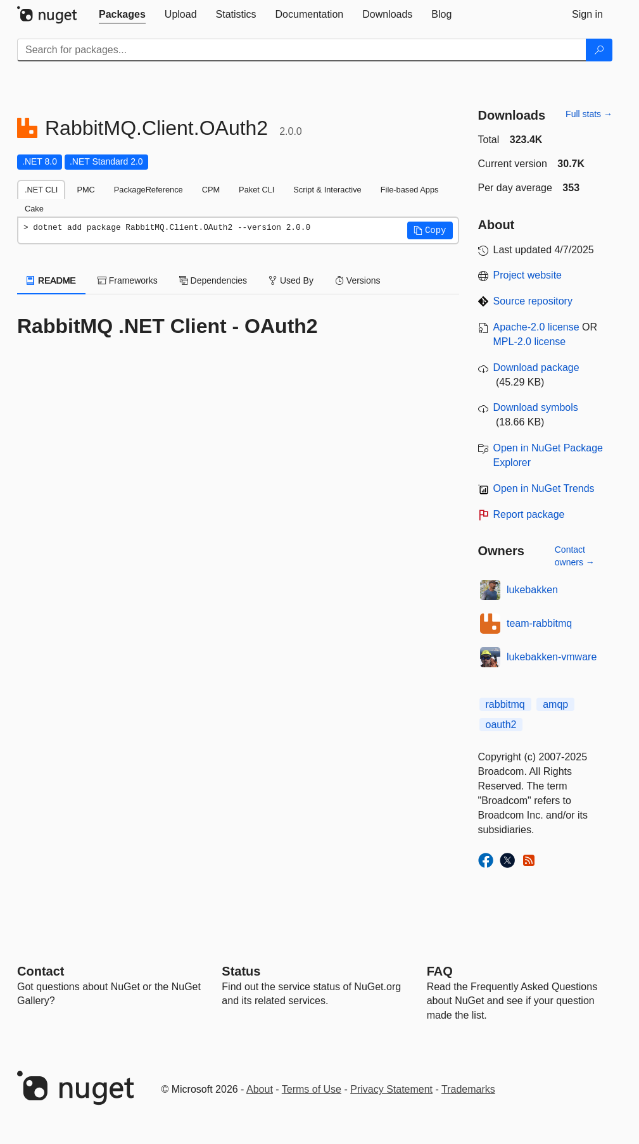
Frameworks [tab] (128, 280)
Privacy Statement (391, 1089)
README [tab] (51, 280)
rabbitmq (505, 704)
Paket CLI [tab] (256, 189)
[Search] (599, 50)
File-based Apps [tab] (410, 189)
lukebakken (532, 589)
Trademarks (468, 1089)
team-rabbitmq (539, 623)
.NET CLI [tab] (41, 189)
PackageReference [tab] (148, 189)
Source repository (533, 301)
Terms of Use (311, 1089)
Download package (536, 367)
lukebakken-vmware (552, 656)
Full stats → (589, 114)
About (259, 1089)
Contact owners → (575, 555)
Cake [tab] (34, 208)
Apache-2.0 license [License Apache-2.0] (536, 327)
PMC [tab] (85, 189)
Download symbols (535, 407)
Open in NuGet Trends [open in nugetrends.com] (544, 488)
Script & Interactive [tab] (327, 189)
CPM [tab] (211, 189)
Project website (527, 275)
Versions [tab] (358, 280)
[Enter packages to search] (301, 50)
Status (241, 971)
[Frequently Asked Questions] (440, 971)
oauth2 (501, 724)
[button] (430, 230)
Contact (40, 971)
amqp (555, 704)
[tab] (122, 14)
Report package (529, 514)
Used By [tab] (291, 280)
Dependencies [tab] (213, 280)
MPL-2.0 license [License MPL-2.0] (529, 341)
